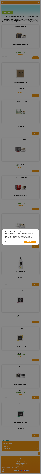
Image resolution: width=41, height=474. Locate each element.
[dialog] (20, 237)
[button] (11, 241)
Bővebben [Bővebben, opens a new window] (29, 238)
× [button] (37, 230)
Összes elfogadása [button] (30, 241)
